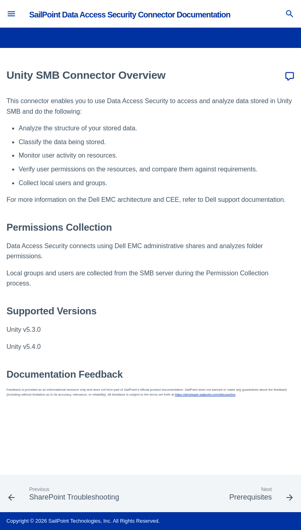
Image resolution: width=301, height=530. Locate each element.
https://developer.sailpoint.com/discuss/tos (205, 394)
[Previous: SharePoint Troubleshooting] (65, 496)
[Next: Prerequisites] (259, 496)
